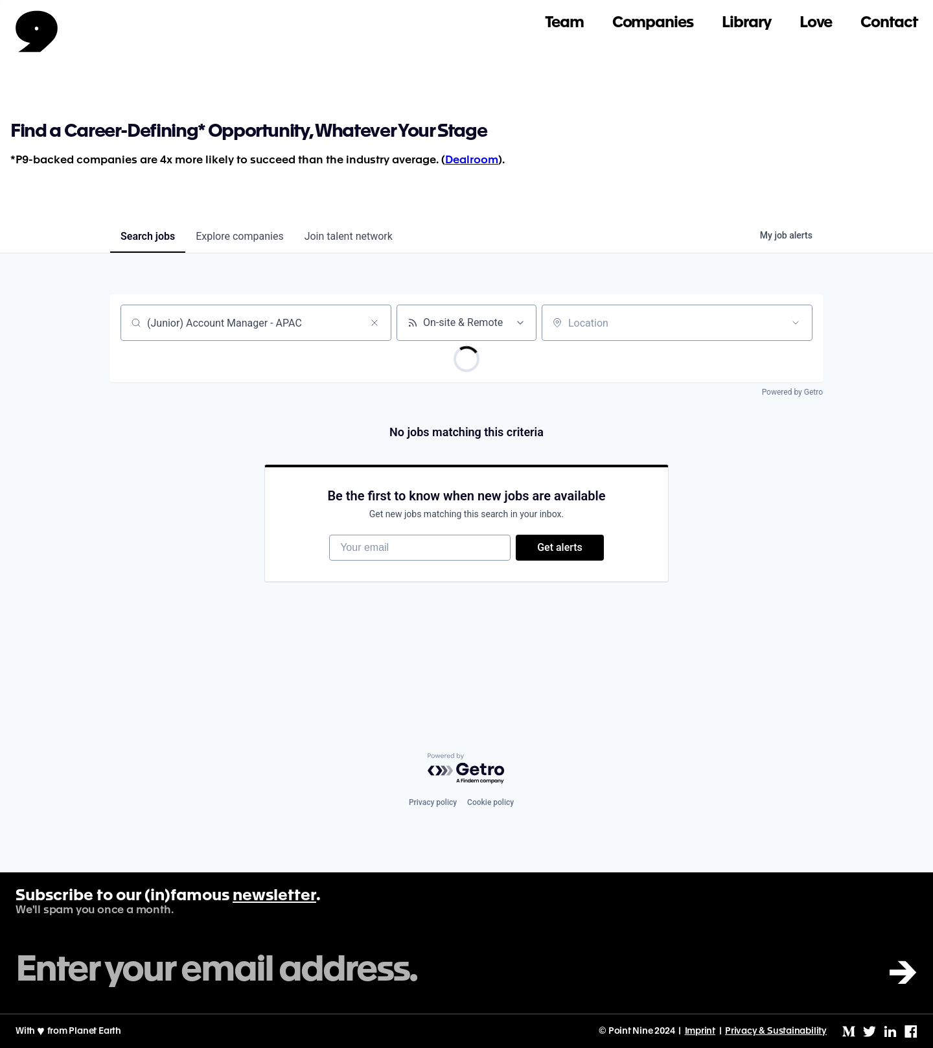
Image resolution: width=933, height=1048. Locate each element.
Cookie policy (490, 802)
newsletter (274, 896)
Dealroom (471, 160)
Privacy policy (433, 802)
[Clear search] (374, 323)
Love (816, 23)
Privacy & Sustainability (776, 1031)
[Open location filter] (795, 323)
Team (564, 23)
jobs (148, 236)
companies (239, 236)
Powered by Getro (792, 392)
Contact (888, 23)
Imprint (700, 1031)
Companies (652, 23)
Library (746, 23)
